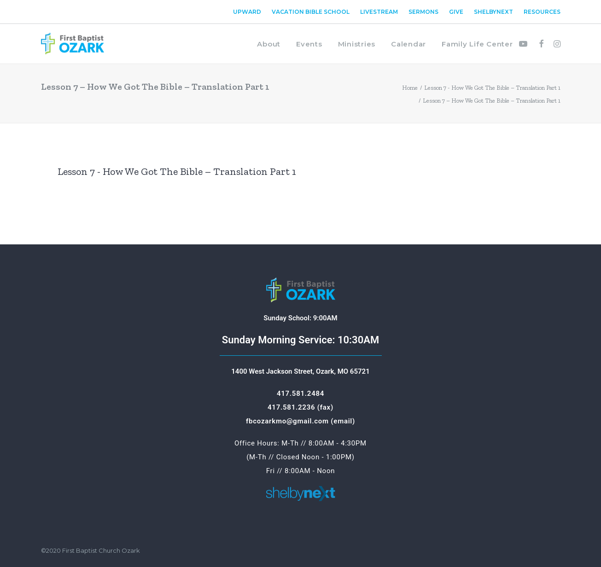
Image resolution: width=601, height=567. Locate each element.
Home (410, 87)
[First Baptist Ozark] (73, 43)
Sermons (423, 11)
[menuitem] (249, 11)
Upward (247, 11)
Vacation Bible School (311, 11)
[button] (525, 44)
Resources (542, 11)
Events (309, 44)
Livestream (379, 11)
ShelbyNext (493, 11)
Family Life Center (477, 44)
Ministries (357, 44)
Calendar (408, 44)
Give (456, 11)
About (268, 44)
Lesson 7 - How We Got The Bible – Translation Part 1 (492, 87)
